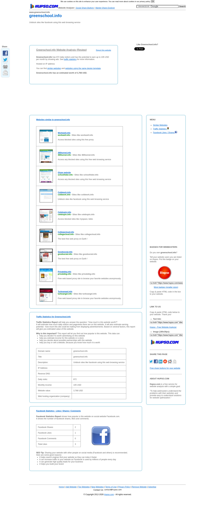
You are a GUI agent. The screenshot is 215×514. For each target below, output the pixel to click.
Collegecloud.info (66, 232)
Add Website (71, 487)
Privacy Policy (124, 487)
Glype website (64, 172)
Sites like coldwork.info (83, 195)
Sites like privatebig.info (84, 274)
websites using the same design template (83, 68)
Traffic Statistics (161, 129)
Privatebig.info (64, 272)
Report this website (103, 50)
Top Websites (84, 487)
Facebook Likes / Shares (165, 132)
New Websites (97, 487)
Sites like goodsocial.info (85, 254)
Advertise (152, 487)
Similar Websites (160, 125)
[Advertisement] (88, 33)
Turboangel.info (65, 291)
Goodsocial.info (65, 252)
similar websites (54, 68)
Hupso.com (109, 494)
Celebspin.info (64, 212)
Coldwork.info (64, 192)
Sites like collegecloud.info (87, 234)
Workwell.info (64, 133)
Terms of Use (111, 487)
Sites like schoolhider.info (86, 175)
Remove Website (139, 487)
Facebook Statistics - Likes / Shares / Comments (58, 411)
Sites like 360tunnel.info (84, 155)
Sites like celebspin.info (83, 214)
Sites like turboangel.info (85, 294)
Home (61, 487)
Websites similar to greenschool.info (53, 120)
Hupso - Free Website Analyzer (163, 327)
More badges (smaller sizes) (166, 287)
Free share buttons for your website (165, 368)
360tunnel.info (64, 153)
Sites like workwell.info (82, 135)
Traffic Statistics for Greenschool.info (53, 317)
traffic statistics (70, 59)
